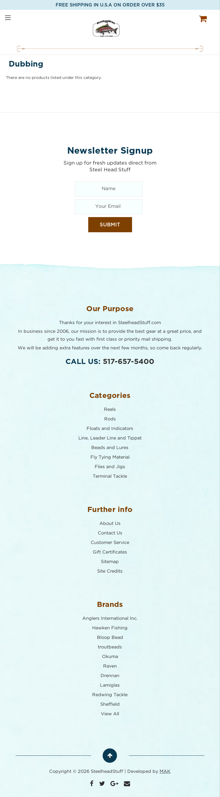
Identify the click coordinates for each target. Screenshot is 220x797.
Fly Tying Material (110, 457)
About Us (110, 524)
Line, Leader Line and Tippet (110, 438)
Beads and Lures (110, 448)
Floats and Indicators (110, 429)
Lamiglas (110, 685)
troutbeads (110, 647)
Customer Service (110, 543)
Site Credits (110, 571)
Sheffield (110, 704)
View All (110, 714)
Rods (110, 419)
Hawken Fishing (110, 628)
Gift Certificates (110, 552)
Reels (110, 409)
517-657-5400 (129, 361)
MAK (165, 771)
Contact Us (110, 533)
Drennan (110, 676)
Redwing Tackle (110, 695)
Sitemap (110, 562)
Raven (110, 666)
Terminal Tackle (110, 476)
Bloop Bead (110, 638)
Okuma (110, 657)
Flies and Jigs (110, 467)
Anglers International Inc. (110, 618)
